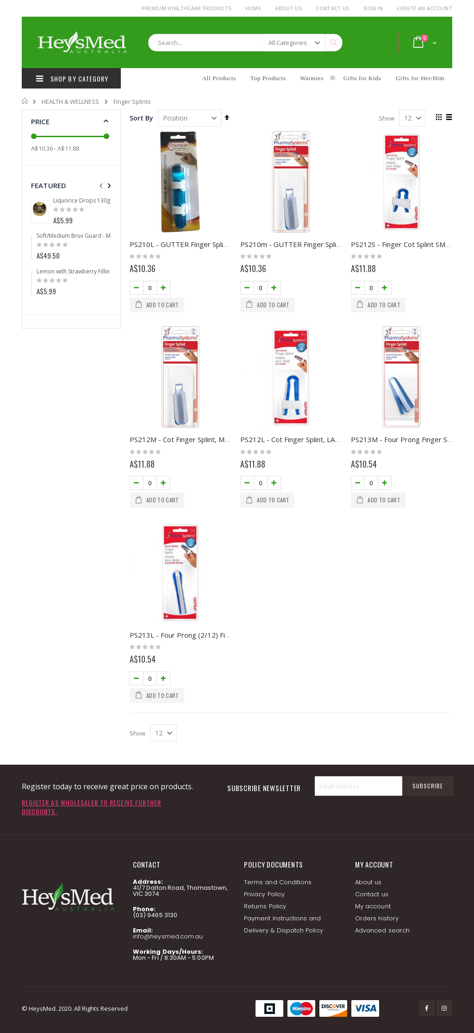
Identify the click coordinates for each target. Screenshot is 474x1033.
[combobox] (245, 42)
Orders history (377, 918)
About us (368, 882)
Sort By (141, 118)
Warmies (311, 78)
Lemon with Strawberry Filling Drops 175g (91, 271)
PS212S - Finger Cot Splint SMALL (404, 244)
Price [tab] (40, 121)
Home (253, 8)
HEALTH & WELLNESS (70, 102)
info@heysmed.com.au (168, 936)
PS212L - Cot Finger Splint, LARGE (294, 439)
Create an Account (424, 8)
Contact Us (332, 8)
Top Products (268, 78)
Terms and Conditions (278, 882)
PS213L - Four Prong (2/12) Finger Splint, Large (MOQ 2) (220, 635)
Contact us (371, 894)
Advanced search (382, 930)
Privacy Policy (264, 894)
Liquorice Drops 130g (81, 200)
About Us (288, 8)
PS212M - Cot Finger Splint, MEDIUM (188, 439)
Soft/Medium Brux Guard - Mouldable (85, 236)
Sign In (373, 8)
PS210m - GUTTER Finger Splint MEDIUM (306, 244)
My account (373, 906)
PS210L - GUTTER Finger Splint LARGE (191, 244)
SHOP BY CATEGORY (71, 78)
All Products (219, 78)
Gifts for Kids (363, 78)
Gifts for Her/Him (420, 78)
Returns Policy (265, 906)
